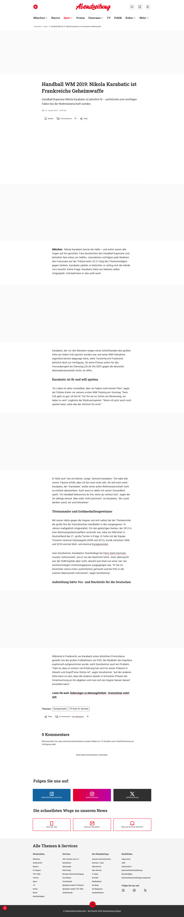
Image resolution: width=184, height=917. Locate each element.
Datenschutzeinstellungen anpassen (136, 878)
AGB (123, 863)
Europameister (100, 544)
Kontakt (95, 878)
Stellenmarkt (67, 893)
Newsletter (66, 863)
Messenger (66, 867)
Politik (118, 17)
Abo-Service (97, 870)
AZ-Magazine (97, 889)
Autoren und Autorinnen (101, 859)
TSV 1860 (36, 874)
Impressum (126, 859)
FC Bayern (37, 870)
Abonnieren (96, 867)
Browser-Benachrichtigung (73, 874)
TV (109, 17)
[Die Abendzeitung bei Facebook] (52, 795)
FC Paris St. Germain (79, 709)
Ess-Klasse (66, 878)
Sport (67, 17)
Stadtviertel (37, 863)
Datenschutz (127, 867)
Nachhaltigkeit (39, 896)
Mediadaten (97, 881)
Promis (80, 17)
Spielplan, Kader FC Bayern (73, 885)
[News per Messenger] (52, 824)
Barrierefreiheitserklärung (132, 870)
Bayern (55, 17)
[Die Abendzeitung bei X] (132, 795)
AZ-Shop (95, 885)
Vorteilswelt (67, 881)
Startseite (37, 26)
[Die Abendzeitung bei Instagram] (92, 795)
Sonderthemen (98, 893)
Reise (35, 893)
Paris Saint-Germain (114, 553)
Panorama (94, 17)
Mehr (142, 17)
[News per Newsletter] (92, 824)
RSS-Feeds (66, 870)
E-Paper (95, 874)
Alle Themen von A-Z (70, 859)
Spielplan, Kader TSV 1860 (72, 889)
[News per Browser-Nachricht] (132, 824)
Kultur (129, 17)
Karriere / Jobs (98, 863)
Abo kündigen (127, 874)
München (39, 17)
